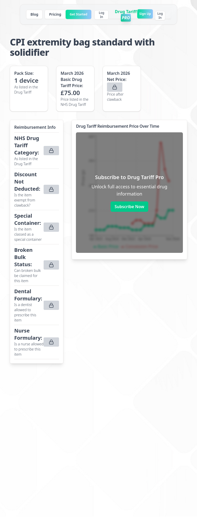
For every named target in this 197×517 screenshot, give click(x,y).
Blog (34, 14)
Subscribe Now (129, 206)
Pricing (55, 14)
